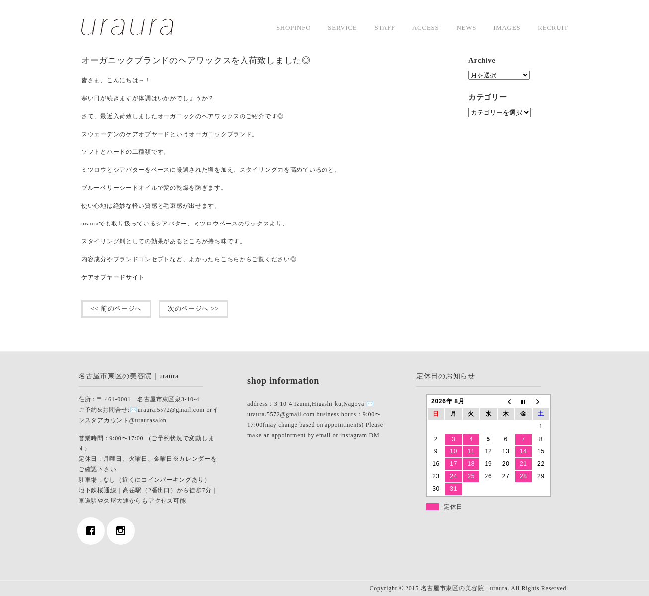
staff (384, 27)
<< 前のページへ (116, 308)
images (506, 27)
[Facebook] (93, 531)
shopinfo (293, 27)
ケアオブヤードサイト (113, 277)
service (342, 27)
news (466, 27)
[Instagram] (123, 531)
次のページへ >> (193, 308)
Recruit (553, 27)
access (425, 27)
